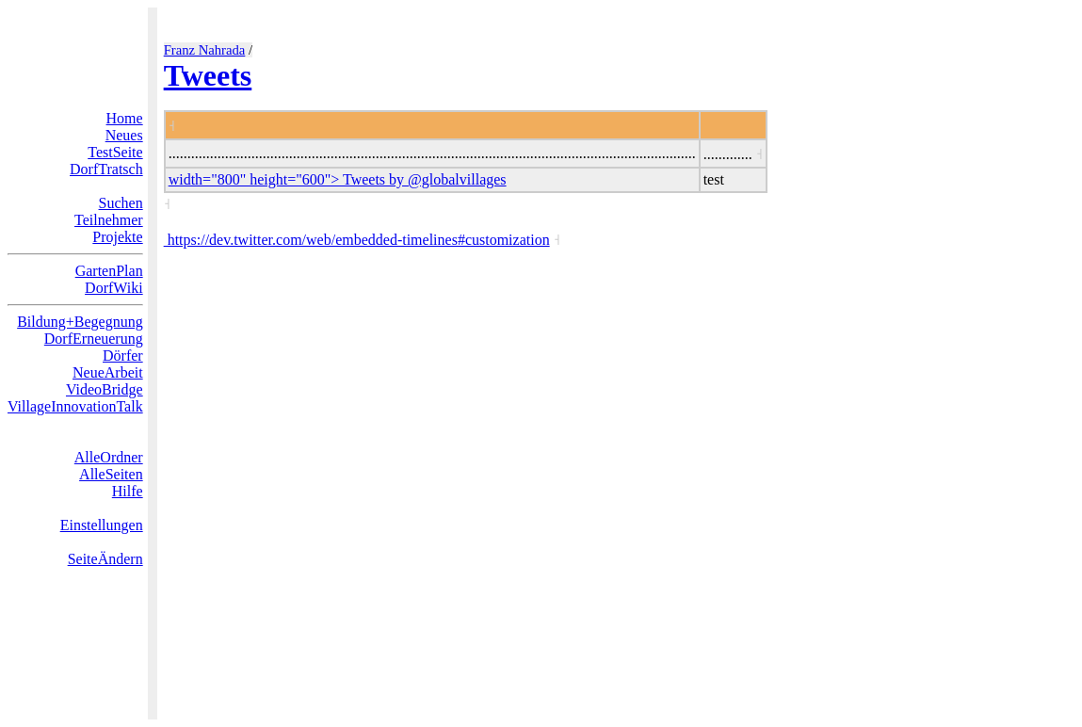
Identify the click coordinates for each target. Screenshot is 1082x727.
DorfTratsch (106, 169)
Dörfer (123, 355)
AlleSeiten (111, 474)
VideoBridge (104, 389)
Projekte (117, 237)
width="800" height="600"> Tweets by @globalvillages (338, 179)
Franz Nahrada (205, 49)
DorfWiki (114, 288)
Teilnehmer (108, 220)
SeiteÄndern (105, 559)
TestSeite (115, 152)
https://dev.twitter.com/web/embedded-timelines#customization (357, 240)
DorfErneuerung (93, 339)
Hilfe (127, 491)
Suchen (121, 203)
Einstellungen (101, 525)
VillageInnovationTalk (75, 406)
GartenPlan (109, 271)
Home (124, 118)
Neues (124, 135)
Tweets (208, 75)
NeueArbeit (108, 372)
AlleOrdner (108, 457)
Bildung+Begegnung (79, 322)
